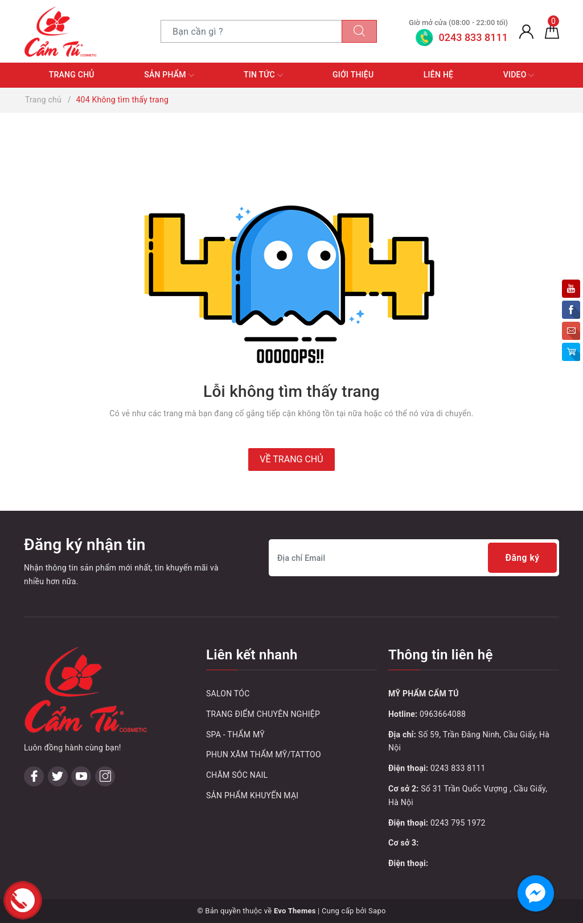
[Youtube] (81, 776)
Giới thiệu (352, 74)
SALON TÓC (228, 693)
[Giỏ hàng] (552, 31)
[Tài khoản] (526, 31)
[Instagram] (105, 776)
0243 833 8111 (458, 768)
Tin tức (263, 75)
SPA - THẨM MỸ (235, 734)
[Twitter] (58, 776)
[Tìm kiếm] (359, 31)
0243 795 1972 (458, 822)
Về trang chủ (291, 459)
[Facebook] (34, 776)
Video (519, 75)
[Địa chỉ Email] (414, 557)
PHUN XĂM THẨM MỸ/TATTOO (263, 754)
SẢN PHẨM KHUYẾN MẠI (252, 795)
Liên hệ (438, 74)
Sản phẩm (169, 75)
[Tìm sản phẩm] (251, 31)
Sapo (377, 910)
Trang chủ (72, 74)
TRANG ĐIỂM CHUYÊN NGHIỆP (263, 714)
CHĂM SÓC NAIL (237, 775)
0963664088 (443, 714)
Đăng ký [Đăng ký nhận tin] (521, 557)
